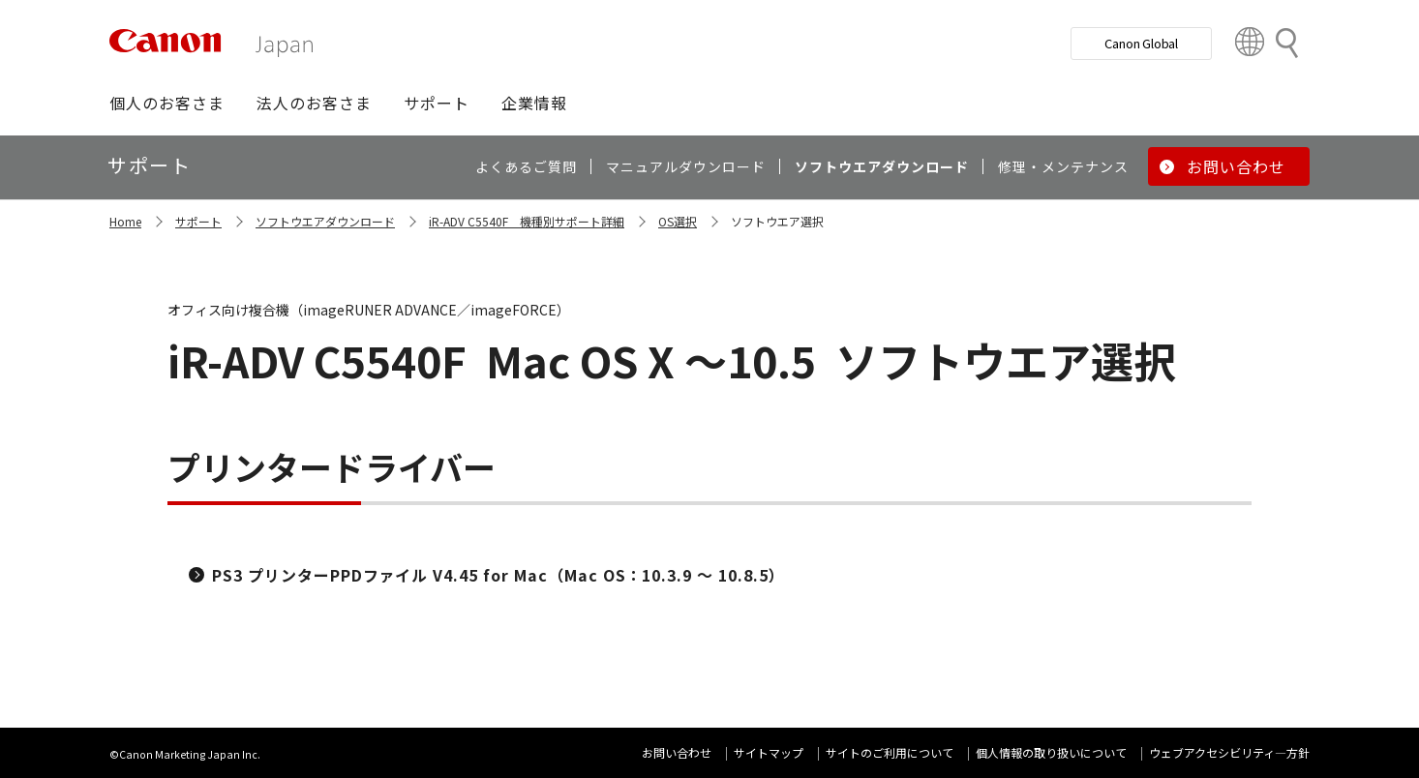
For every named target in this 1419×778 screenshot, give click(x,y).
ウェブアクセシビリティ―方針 (1229, 752)
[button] (167, 102)
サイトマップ (768, 752)
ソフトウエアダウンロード (325, 221)
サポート (198, 221)
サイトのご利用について (889, 752)
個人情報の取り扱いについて (1051, 752)
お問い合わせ (676, 752)
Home (125, 221)
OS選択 (677, 221)
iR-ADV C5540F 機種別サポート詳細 (526, 221)
